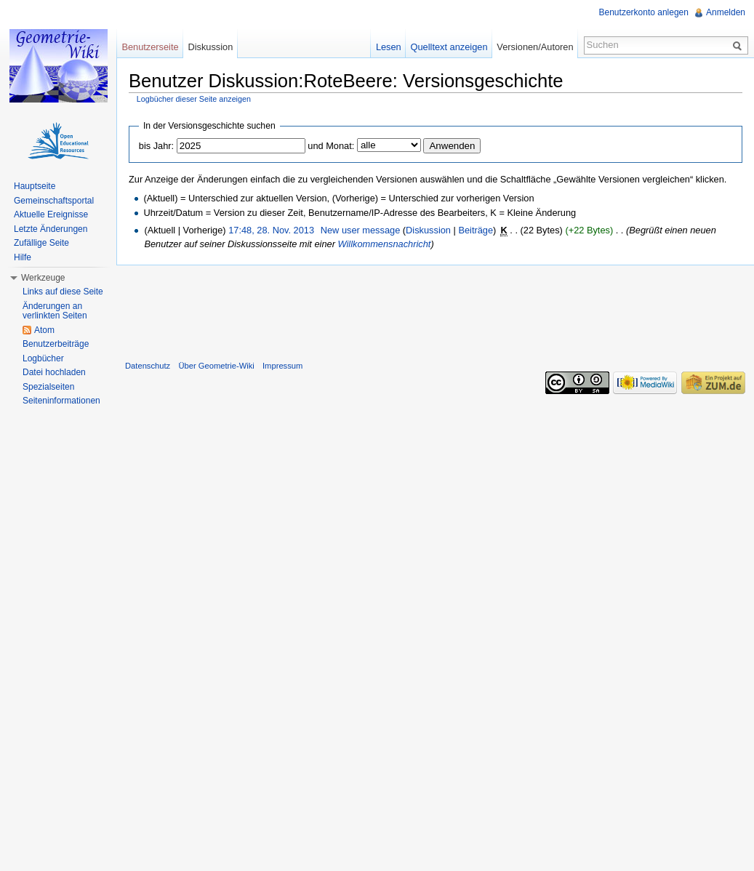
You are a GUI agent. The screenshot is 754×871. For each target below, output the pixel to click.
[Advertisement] (435, 309)
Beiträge (475, 230)
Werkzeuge (43, 278)
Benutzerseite (149, 46)
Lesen (388, 46)
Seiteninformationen (61, 401)
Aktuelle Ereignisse (51, 214)
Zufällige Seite (41, 243)
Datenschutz (147, 365)
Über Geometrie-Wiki (216, 365)
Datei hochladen (54, 372)
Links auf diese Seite (63, 291)
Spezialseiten (48, 387)
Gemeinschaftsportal (54, 201)
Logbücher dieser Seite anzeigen (194, 99)
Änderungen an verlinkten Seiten (55, 311)
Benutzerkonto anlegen (644, 12)
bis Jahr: (156, 145)
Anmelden (725, 12)
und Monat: (331, 145)
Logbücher (43, 358)
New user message (361, 230)
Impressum (282, 365)
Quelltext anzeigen (449, 46)
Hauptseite (34, 186)
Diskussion (428, 230)
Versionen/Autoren (535, 46)
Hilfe (22, 257)
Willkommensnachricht (383, 243)
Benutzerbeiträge (56, 344)
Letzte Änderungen (50, 229)
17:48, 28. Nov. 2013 (271, 230)
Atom (44, 330)
